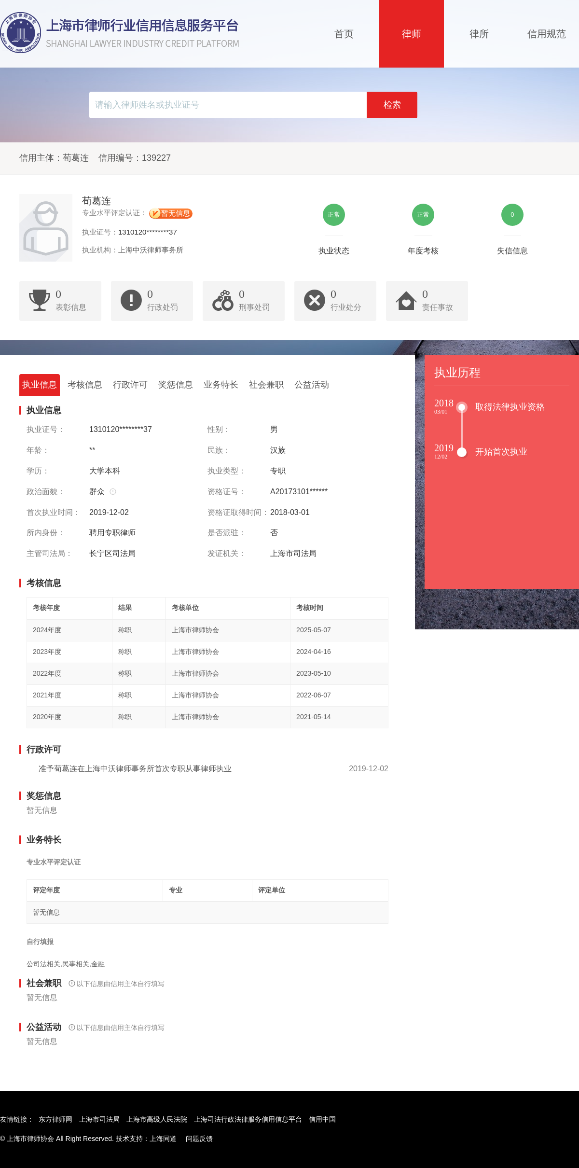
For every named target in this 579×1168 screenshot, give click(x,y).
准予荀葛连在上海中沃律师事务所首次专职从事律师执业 (135, 769)
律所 (479, 33)
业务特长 (221, 384)
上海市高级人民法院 (156, 1119)
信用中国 (322, 1119)
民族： (219, 450)
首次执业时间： (54, 512)
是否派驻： (226, 532)
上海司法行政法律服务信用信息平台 (248, 1119)
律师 (411, 33)
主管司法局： (50, 553)
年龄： (38, 450)
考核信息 (85, 384)
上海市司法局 (99, 1119)
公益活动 (311, 384)
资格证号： (226, 491)
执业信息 (39, 384)
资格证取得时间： (238, 512)
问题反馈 (199, 1138)
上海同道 (163, 1138)
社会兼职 (266, 384)
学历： (38, 471)
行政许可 (130, 384)
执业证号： (46, 429)
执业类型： (226, 471)
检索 (392, 105)
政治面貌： (46, 491)
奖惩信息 (175, 384)
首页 (344, 33)
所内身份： (46, 532)
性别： (219, 429)
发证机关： (226, 553)
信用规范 (546, 33)
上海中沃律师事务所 (150, 250)
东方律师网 (55, 1119)
